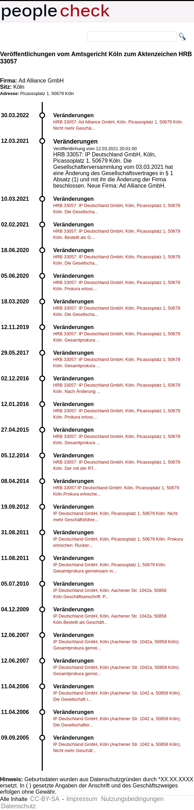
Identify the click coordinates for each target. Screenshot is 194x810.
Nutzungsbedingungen (132, 798)
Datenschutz (18, 806)
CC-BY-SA (44, 798)
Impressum (81, 798)
